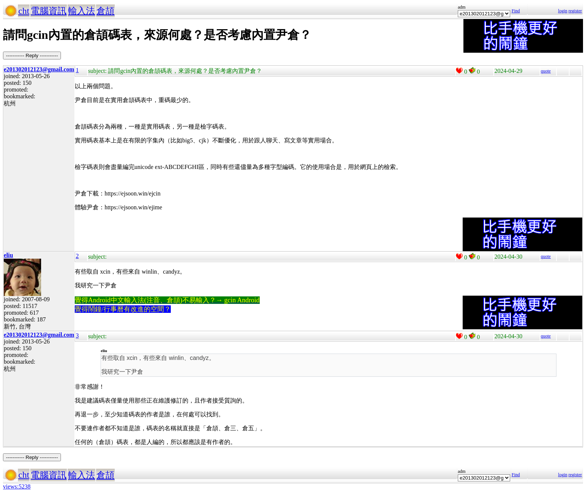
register (575, 10)
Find (516, 10)
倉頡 (105, 11)
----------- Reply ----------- (32, 55)
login (562, 10)
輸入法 (81, 11)
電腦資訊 (49, 11)
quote (546, 71)
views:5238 (17, 486)
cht (23, 11)
